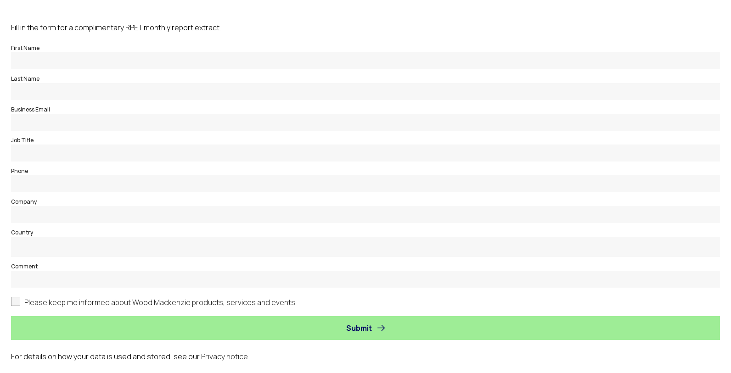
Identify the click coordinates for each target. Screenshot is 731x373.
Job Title (22, 140)
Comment (24, 266)
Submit (359, 328)
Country (22, 232)
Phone (19, 171)
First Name (25, 48)
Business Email (30, 109)
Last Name (25, 79)
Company (24, 202)
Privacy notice (224, 356)
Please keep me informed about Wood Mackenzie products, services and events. (160, 302)
